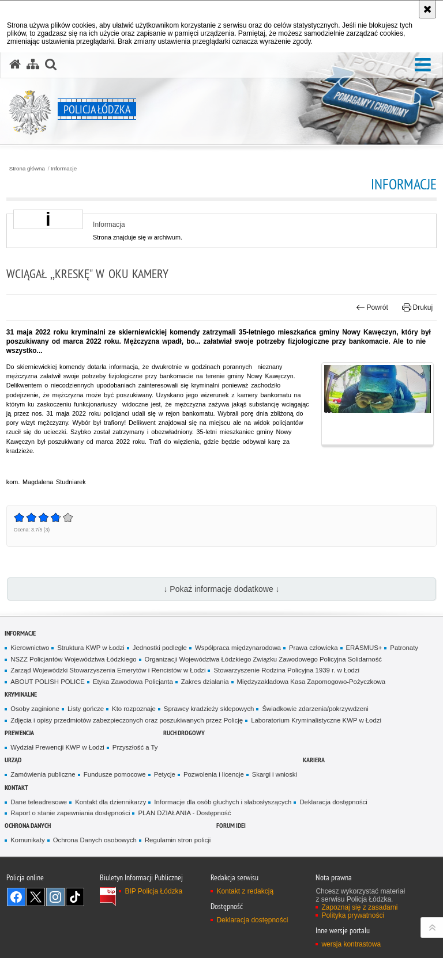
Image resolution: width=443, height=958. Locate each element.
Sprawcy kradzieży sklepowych (209, 708)
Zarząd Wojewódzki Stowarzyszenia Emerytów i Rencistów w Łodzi (107, 670)
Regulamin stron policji (178, 840)
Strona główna (27, 169)
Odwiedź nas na (16, 897)
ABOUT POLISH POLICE (47, 681)
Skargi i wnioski (274, 774)
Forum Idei (231, 825)
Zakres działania (205, 681)
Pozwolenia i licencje (213, 774)
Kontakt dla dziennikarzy (110, 802)
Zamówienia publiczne (42, 774)
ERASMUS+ (364, 647)
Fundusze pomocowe (115, 774)
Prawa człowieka (313, 647)
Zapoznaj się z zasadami (359, 907)
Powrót (372, 307)
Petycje (164, 774)
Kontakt (16, 787)
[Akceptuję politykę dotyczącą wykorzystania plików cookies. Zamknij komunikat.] (427, 9)
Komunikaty (27, 840)
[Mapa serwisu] (33, 64)
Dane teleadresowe (38, 802)
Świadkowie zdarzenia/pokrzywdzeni (315, 708)
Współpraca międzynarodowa (238, 647)
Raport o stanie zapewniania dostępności (70, 812)
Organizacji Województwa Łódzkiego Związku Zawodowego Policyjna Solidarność (263, 659)
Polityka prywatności (352, 915)
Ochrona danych (28, 825)
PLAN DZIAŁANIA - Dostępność (184, 812)
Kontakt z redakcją (244, 891)
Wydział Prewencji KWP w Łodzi (57, 747)
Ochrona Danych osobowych (95, 840)
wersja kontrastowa (351, 944)
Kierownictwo (29, 647)
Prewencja (19, 732)
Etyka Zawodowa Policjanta (133, 681)
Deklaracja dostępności (333, 802)
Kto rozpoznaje (134, 708)
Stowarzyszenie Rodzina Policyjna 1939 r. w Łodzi (286, 670)
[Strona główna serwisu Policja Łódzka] (15, 64)
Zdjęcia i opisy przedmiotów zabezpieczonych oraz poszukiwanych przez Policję (126, 720)
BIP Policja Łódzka (153, 891)
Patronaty (404, 647)
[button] (423, 65)
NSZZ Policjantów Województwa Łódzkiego (73, 659)
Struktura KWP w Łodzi (91, 647)
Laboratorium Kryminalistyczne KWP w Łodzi (316, 720)
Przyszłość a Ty (135, 747)
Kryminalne (21, 694)
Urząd (13, 759)
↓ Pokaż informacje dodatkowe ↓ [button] (221, 589)
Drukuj (417, 307)
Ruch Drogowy (184, 732)
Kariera (314, 759)
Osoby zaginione (34, 708)
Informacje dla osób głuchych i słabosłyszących (222, 802)
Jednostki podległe (160, 647)
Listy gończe (85, 708)
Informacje (64, 169)
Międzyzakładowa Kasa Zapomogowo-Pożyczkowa (311, 681)
